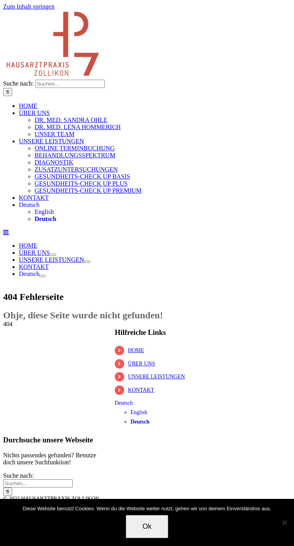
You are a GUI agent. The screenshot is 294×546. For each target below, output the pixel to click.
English (44, 211)
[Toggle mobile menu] (6, 232)
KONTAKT (141, 390)
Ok (146, 526)
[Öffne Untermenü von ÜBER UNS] (53, 255)
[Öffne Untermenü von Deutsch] (42, 276)
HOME (136, 350)
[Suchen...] (70, 84)
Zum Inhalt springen (29, 6)
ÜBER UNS (141, 364)
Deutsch (29, 204)
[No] (284, 522)
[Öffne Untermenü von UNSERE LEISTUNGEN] (87, 262)
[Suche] (7, 92)
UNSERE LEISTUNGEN (156, 377)
